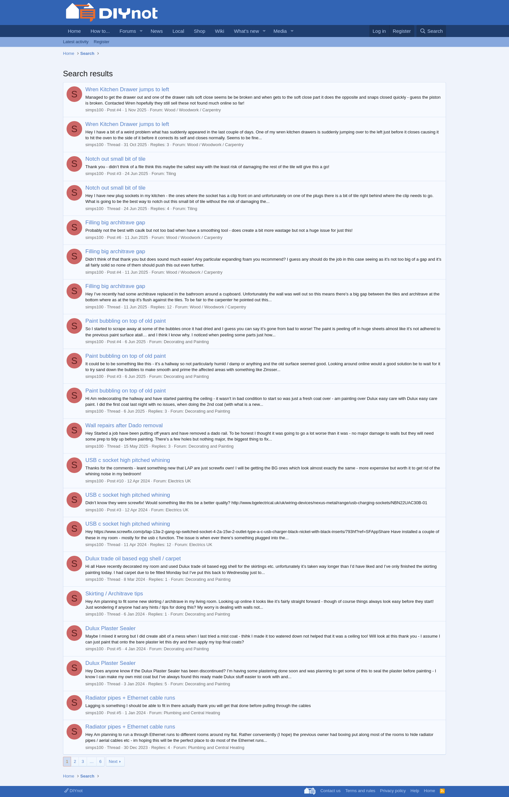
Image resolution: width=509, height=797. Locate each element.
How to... (100, 31)
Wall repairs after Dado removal (124, 425)
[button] (141, 31)
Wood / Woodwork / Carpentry (193, 109)
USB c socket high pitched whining (127, 460)
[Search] (431, 31)
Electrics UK (179, 481)
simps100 (94, 109)
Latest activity (76, 41)
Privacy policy (393, 790)
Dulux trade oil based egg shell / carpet (133, 558)
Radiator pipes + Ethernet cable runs (130, 698)
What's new (246, 31)
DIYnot (73, 790)
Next (113, 761)
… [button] (92, 761)
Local (178, 31)
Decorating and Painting (186, 341)
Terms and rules (360, 790)
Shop (199, 31)
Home (74, 31)
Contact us (330, 790)
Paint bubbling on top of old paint (125, 321)
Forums (127, 31)
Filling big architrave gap (115, 222)
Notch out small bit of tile (115, 159)
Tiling (171, 173)
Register (101, 41)
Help (415, 790)
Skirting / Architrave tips (114, 594)
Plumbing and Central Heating (192, 712)
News (157, 31)
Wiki (219, 31)
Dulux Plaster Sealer (110, 628)
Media (280, 31)
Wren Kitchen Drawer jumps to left (127, 89)
